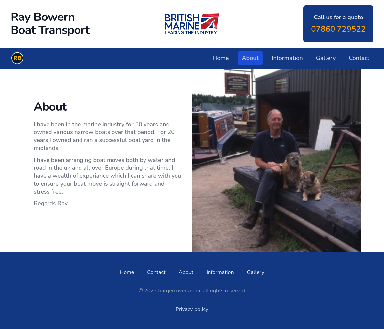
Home (220, 58)
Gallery (326, 58)
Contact (359, 58)
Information (287, 58)
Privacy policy (192, 309)
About (250, 58)
